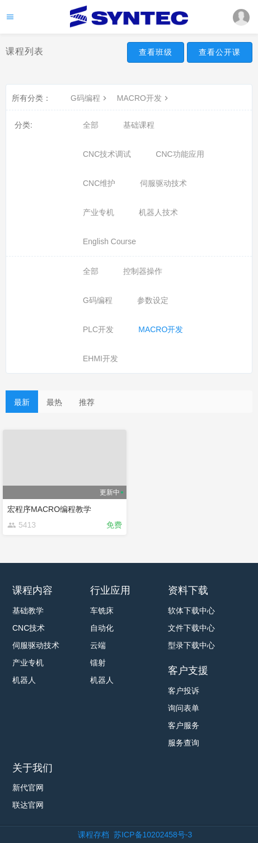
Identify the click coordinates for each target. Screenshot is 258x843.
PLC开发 (98, 329)
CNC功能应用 (180, 154)
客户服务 (183, 725)
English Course (109, 241)
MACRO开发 (144, 98)
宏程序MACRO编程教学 (49, 509)
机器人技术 (158, 212)
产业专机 (98, 212)
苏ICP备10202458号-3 (153, 834)
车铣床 (102, 610)
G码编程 (90, 98)
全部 (90, 124)
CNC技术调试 (107, 154)
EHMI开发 (100, 358)
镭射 (98, 662)
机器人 (24, 680)
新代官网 (28, 787)
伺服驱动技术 (163, 183)
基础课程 (138, 124)
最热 (54, 402)
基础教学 (28, 610)
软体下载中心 (191, 610)
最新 (22, 402)
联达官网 (28, 804)
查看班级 (155, 52)
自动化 (102, 627)
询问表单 (183, 708)
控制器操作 (142, 271)
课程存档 (93, 834)
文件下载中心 (191, 627)
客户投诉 (183, 690)
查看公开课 (220, 52)
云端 (98, 645)
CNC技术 (28, 627)
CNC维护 (99, 183)
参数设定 (152, 300)
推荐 (87, 402)
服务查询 (183, 742)
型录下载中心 (191, 645)
